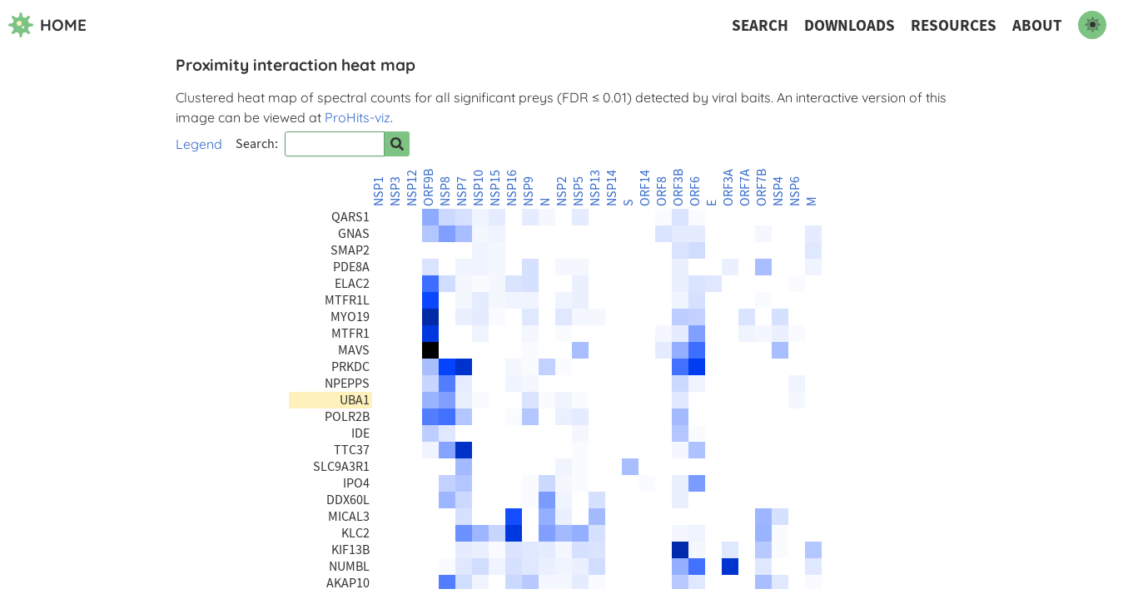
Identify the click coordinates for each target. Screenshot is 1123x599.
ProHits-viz (357, 117)
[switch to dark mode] (1092, 25)
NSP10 (478, 188)
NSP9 (528, 191)
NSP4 (778, 191)
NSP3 (395, 191)
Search (760, 25)
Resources (953, 25)
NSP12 (412, 188)
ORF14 (645, 188)
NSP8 (445, 191)
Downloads (849, 25)
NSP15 (495, 188)
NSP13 (595, 188)
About (1037, 25)
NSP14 (612, 188)
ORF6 (695, 191)
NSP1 (378, 191)
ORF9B (428, 187)
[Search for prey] (397, 143)
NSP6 (795, 191)
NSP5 (578, 191)
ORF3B (678, 187)
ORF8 (661, 191)
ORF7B (761, 187)
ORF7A (745, 187)
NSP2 (562, 191)
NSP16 (512, 188)
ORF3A (728, 187)
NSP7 (462, 191)
